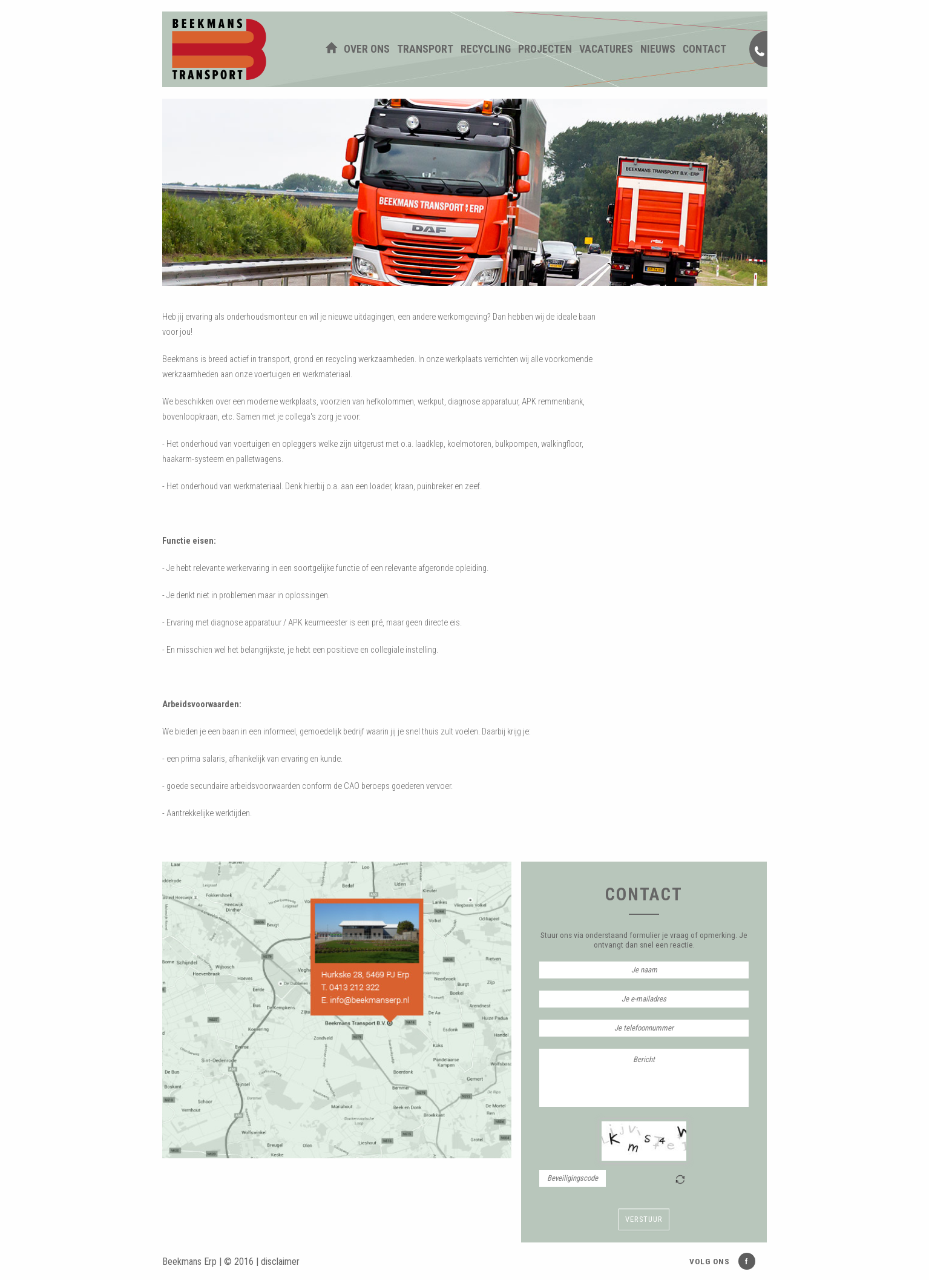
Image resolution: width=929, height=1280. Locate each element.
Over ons (367, 49)
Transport (425, 49)
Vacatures (606, 49)
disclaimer (280, 1261)
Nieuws (657, 49)
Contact (704, 49)
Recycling (486, 49)
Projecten (545, 49)
